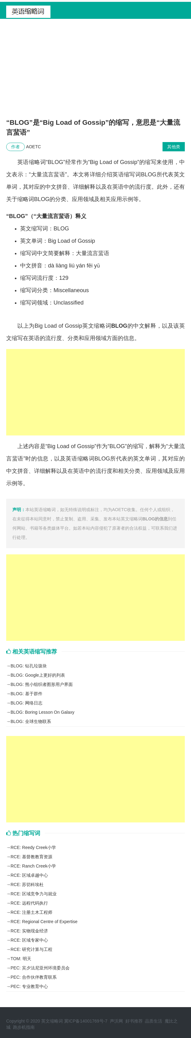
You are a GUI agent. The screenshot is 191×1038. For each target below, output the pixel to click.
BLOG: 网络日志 (26, 702)
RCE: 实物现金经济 (29, 930)
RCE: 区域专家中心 (29, 940)
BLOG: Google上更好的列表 (38, 675)
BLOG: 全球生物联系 (31, 721)
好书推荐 (134, 1021)
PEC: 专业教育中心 (29, 986)
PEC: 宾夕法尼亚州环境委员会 (40, 967)
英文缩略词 (52, 1021)
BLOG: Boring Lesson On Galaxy (42, 712)
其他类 (173, 146)
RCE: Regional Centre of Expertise (44, 921)
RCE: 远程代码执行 (29, 903)
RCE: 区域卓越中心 (29, 875)
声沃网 (116, 1021)
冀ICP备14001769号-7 (85, 1021)
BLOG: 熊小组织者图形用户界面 (42, 684)
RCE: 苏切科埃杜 (27, 884)
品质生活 (153, 1021)
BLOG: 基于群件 (26, 693)
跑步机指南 (24, 1027)
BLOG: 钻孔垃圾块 (29, 665)
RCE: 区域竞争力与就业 (34, 893)
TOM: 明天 (21, 958)
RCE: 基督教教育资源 (31, 856)
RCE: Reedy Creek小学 (33, 847)
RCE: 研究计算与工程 (31, 949)
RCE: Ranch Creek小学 (33, 866)
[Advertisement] (95, 71)
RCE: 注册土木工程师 (31, 912)
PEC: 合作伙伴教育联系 (34, 977)
